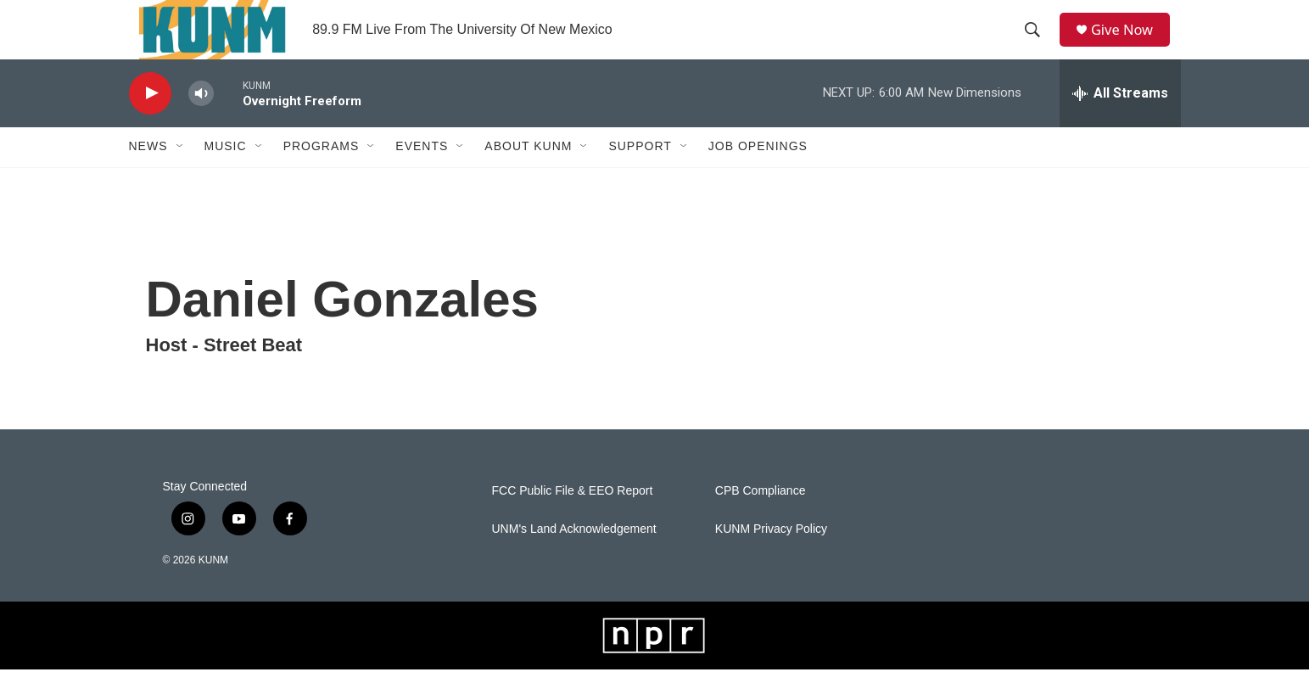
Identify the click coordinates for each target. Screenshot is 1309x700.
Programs (321, 176)
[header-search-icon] (1037, 45)
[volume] (201, 123)
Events (421, 176)
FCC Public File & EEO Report (572, 520)
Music (225, 176)
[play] (150, 123)
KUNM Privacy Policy (771, 558)
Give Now (1129, 44)
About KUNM (528, 176)
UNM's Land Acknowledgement (574, 558)
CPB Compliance (760, 520)
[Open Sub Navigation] (180, 176)
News (148, 176)
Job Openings (758, 176)
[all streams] (1120, 123)
